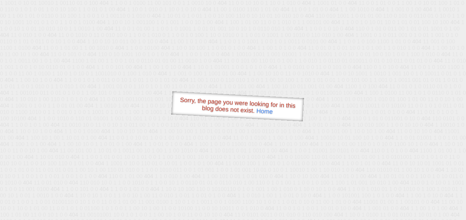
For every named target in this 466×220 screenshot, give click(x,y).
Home (264, 111)
